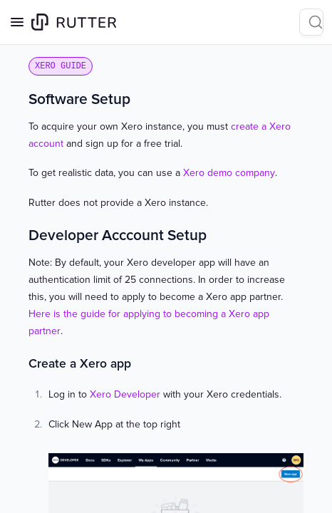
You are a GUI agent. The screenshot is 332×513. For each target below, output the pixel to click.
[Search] (311, 22)
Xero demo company (229, 173)
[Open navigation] (17, 22)
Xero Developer (125, 394)
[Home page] (73, 22)
